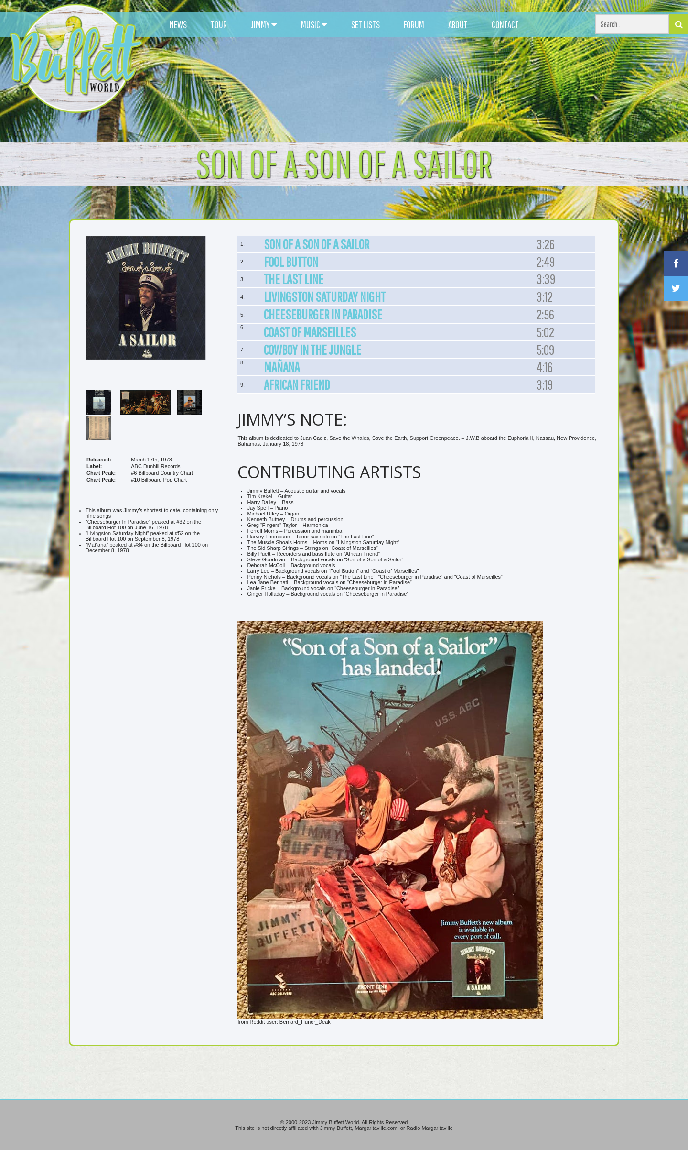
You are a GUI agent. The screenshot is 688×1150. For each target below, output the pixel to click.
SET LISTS (365, 24)
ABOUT (458, 24)
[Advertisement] (423, 86)
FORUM (414, 24)
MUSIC (314, 24)
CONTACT (505, 24)
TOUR (219, 24)
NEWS (178, 24)
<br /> (152, 645)
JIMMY (264, 24)
